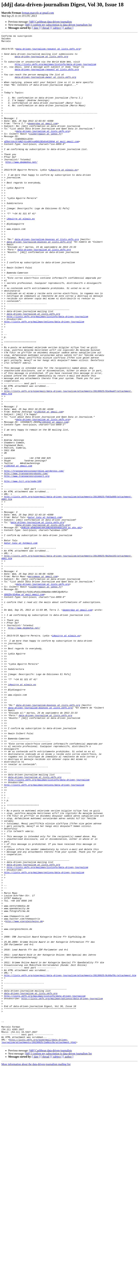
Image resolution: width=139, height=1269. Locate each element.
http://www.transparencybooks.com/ (26, 561)
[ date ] (36, 27)
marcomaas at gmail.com (42, 684)
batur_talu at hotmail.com (44, 613)
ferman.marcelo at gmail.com (38, 12)
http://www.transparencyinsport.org (26, 564)
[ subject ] (56, 27)
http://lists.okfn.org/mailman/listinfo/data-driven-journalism (55, 70)
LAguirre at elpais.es (63, 197)
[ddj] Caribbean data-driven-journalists (50, 21)
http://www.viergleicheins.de (24, 1098)
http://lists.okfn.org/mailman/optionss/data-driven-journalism (62, 1191)
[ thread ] (46, 27)
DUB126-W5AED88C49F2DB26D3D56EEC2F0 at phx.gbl (51, 626)
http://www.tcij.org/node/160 (22, 570)
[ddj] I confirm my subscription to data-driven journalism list (58, 24)
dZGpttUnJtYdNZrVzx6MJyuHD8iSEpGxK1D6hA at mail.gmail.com (41, 163)
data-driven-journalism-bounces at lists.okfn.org (47, 280)
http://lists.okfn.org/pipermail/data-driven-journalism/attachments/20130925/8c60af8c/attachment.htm (70, 1163)
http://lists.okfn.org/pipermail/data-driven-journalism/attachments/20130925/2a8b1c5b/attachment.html (38, 1242)
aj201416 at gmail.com (49, 487)
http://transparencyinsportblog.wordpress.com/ (34, 558)
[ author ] (68, 27)
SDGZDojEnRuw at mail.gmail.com (24, 706)
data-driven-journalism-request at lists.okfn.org (48, 51)
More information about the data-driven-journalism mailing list (35, 1266)
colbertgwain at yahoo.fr (45, 153)
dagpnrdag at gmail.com (42, 141)
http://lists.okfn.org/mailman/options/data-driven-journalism (44, 379)
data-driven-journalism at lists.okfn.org (41, 61)
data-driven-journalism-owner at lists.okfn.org (45, 85)
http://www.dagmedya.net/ (21, 187)
